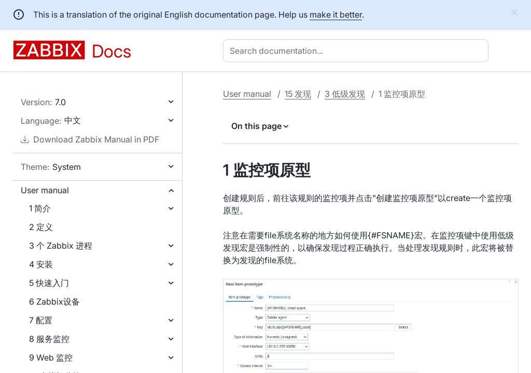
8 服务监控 (49, 339)
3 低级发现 (345, 94)
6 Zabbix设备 (54, 301)
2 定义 (41, 227)
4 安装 (41, 264)
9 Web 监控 (51, 357)
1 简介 (40, 208)
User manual (45, 190)
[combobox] (358, 51)
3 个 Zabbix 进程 (60, 245)
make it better (336, 14)
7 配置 (40, 320)
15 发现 (298, 94)
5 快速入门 (49, 283)
